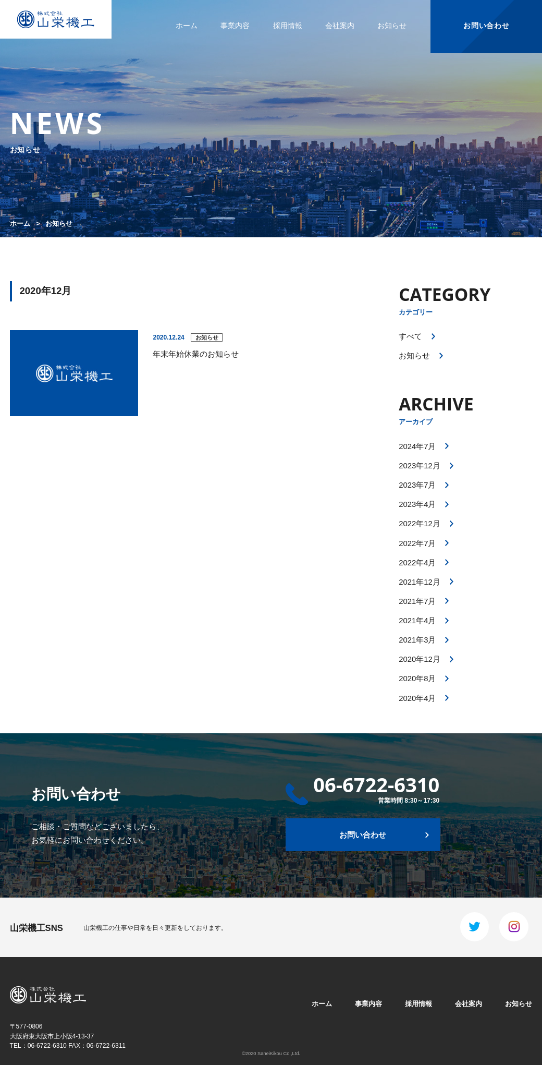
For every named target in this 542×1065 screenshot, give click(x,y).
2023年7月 (417, 485)
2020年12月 (419, 659)
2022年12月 (419, 523)
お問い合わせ (486, 25)
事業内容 (235, 25)
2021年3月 (417, 640)
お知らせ (391, 25)
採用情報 (287, 25)
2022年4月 (417, 563)
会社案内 (339, 25)
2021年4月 (417, 620)
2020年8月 (417, 678)
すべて (410, 336)
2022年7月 (417, 543)
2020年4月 (417, 698)
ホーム (187, 25)
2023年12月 (419, 466)
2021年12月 (419, 582)
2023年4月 (417, 504)
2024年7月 (417, 446)
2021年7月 (417, 601)
